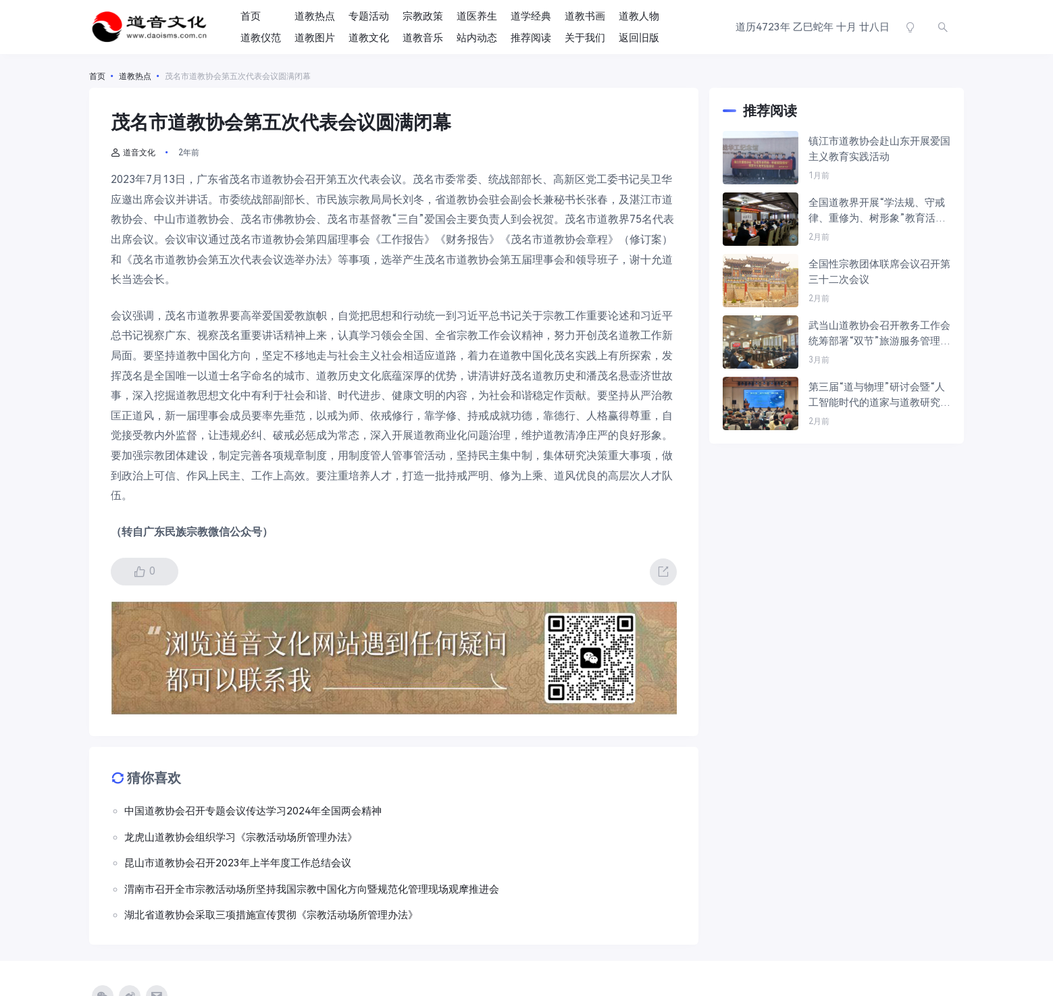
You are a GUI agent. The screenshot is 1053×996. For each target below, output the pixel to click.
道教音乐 (423, 38)
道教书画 (585, 16)
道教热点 (314, 16)
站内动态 (477, 38)
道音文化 (133, 152)
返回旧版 (639, 38)
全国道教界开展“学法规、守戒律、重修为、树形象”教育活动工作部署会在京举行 (877, 211)
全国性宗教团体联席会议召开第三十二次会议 (879, 272)
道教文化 (369, 38)
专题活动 (369, 16)
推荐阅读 (531, 38)
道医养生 (477, 16)
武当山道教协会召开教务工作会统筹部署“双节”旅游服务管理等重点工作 (879, 333)
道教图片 (314, 38)
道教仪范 (260, 38)
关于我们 (585, 38)
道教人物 (639, 16)
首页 (250, 16)
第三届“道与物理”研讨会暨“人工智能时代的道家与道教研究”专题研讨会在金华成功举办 (877, 395)
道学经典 (531, 16)
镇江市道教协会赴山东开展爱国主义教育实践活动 (879, 149)
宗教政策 (423, 16)
